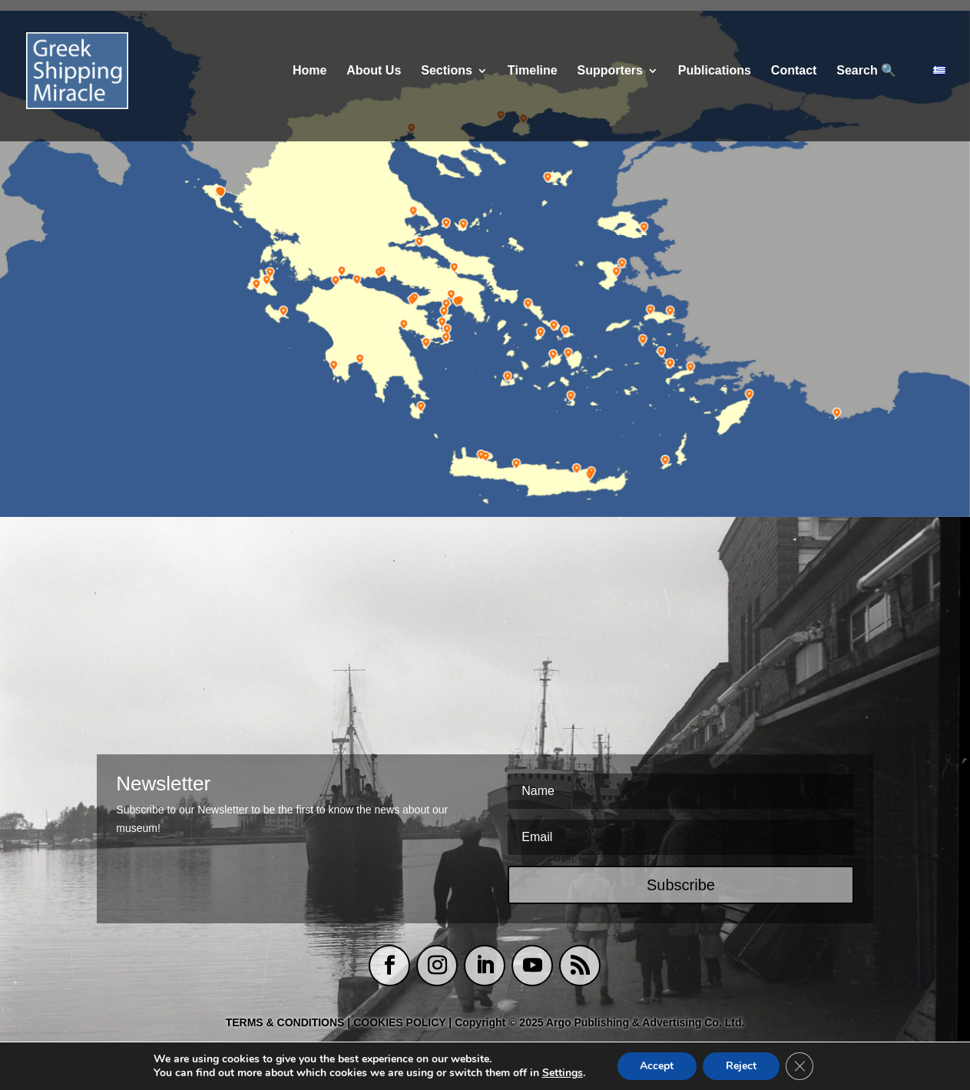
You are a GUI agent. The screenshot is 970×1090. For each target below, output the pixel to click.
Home (309, 71)
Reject (741, 1066)
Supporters (610, 71)
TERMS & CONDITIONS (285, 1022)
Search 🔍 (866, 71)
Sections (446, 71)
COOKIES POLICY (401, 1022)
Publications (714, 71)
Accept (657, 1066)
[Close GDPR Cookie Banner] (799, 1066)
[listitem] (218, 193)
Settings (562, 1073)
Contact (794, 71)
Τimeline (533, 71)
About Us (373, 71)
